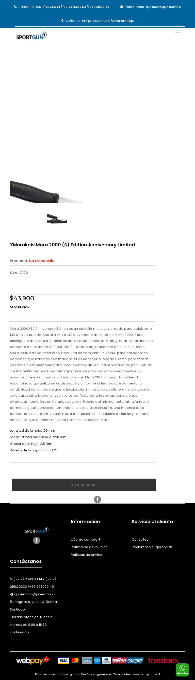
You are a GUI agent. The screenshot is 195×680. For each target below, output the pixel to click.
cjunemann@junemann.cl (33, 594)
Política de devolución (89, 547)
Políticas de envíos (86, 554)
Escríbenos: (150, 6)
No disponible (84, 485)
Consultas (140, 539)
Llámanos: (61, 6)
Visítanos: (97, 20)
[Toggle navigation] (178, 30)
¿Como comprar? (86, 539)
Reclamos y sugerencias (152, 547)
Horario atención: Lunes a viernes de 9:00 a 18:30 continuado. (31, 625)
